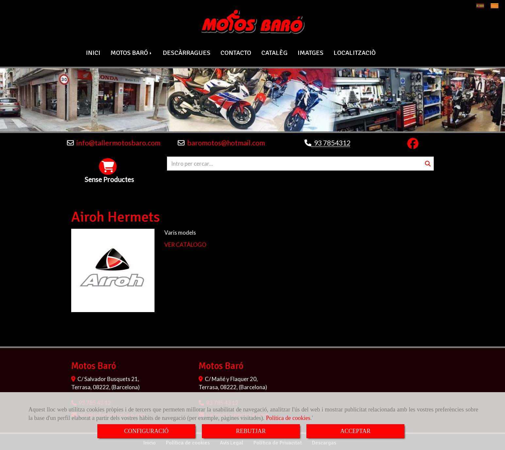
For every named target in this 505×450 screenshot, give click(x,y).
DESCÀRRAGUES (186, 52)
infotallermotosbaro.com (118, 142)
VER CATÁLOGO (185, 243)
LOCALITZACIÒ (355, 52)
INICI (93, 52)
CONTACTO (235, 52)
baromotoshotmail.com (226, 142)
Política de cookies (288, 418)
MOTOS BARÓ (131, 52)
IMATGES (310, 52)
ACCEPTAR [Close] (355, 431)
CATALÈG (274, 52)
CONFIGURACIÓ (146, 431)
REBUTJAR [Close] (251, 431)
